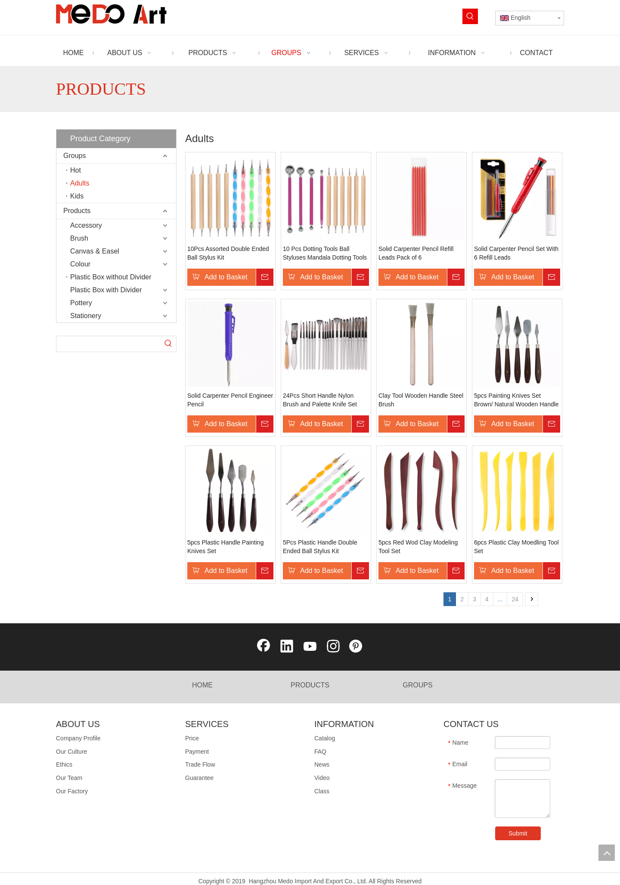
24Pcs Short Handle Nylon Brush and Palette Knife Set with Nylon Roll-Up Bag (320, 400)
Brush (79, 238)
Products (76, 210)
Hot (75, 170)
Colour (80, 264)
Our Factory (72, 791)
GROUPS (417, 685)
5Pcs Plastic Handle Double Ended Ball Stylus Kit (320, 546)
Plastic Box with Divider (106, 290)
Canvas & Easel (94, 251)
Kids (77, 196)
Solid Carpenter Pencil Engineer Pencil (230, 400)
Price (192, 738)
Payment (197, 751)
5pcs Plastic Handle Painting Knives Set (225, 546)
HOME (202, 685)
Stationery (85, 315)
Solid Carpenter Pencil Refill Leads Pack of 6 (415, 253)
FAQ (320, 751)
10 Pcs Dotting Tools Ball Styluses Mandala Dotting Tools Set (325, 253)
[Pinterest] (356, 647)
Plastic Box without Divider (111, 277)
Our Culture (71, 751)
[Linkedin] (286, 647)
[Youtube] (310, 647)
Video (322, 777)
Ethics (64, 764)
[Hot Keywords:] (470, 16)
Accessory (86, 225)
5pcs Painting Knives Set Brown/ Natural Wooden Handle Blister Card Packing (516, 400)
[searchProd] (108, 344)
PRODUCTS (310, 685)
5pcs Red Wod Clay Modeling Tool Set (418, 546)
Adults (79, 183)
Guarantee (199, 777)
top (606, 853)
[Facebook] (263, 647)
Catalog (324, 738)
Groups (74, 155)
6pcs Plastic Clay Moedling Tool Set (516, 546)
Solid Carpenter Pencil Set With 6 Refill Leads (516, 253)
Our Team (69, 777)
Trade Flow (200, 764)
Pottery (81, 302)
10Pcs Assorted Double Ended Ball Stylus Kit (228, 253)
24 (515, 599)
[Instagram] (333, 647)
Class (321, 791)
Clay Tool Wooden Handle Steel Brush (420, 400)
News (321, 764)
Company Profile (78, 738)
